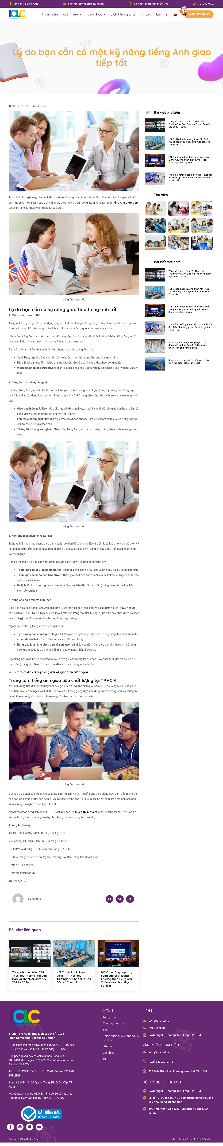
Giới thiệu (72, 14)
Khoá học (95, 14)
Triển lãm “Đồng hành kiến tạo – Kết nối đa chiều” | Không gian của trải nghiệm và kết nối (190, 177)
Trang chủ (50, 14)
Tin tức (145, 14)
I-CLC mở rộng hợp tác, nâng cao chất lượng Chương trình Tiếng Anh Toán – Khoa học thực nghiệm (116, 979)
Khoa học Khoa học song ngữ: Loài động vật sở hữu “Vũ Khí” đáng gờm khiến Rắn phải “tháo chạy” (187, 345)
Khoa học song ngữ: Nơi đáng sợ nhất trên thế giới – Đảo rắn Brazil (189, 361)
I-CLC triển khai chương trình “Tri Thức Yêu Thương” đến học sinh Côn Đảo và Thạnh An (74, 977)
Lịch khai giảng (123, 14)
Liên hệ (161, 14)
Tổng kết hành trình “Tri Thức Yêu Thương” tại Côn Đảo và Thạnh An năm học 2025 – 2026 (29, 977)
